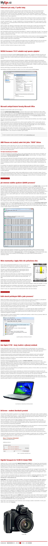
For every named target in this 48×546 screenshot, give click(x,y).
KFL (20, 109)
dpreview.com (3, 477)
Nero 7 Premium (19, 419)
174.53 (32, 54)
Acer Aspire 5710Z (13, 360)
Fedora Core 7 (24, 425)
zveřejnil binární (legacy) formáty (12, 111)
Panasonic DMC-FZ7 (10, 497)
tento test (25, 175)
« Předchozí (9, 543)
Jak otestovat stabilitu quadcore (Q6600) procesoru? (18, 182)
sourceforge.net (4, 129)
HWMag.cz (38, 302)
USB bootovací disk (18, 252)
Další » (29, 543)
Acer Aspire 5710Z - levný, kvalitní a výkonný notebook (19, 345)
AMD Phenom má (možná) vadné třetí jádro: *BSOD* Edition (21, 142)
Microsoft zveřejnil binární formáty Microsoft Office (18, 106)
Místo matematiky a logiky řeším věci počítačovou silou (19, 261)
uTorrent (6, 435)
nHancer (37, 69)
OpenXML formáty (37, 115)
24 (26, 543)
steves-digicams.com (12, 477)
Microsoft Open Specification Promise (26, 113)
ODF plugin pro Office (25, 129)
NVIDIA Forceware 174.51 (21, 54)
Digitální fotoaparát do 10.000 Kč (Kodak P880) (16, 460)
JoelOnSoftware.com (30, 135)
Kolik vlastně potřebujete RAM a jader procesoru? (17, 296)
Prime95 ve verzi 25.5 (19, 202)
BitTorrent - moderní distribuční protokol (14, 410)
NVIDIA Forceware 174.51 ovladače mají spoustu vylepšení (20, 51)
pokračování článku (5, 178)
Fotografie (13, 502)
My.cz (6, 2)
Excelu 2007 (31, 124)
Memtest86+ (32, 252)
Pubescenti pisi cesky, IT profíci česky (13, 7)
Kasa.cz (2, 494)
